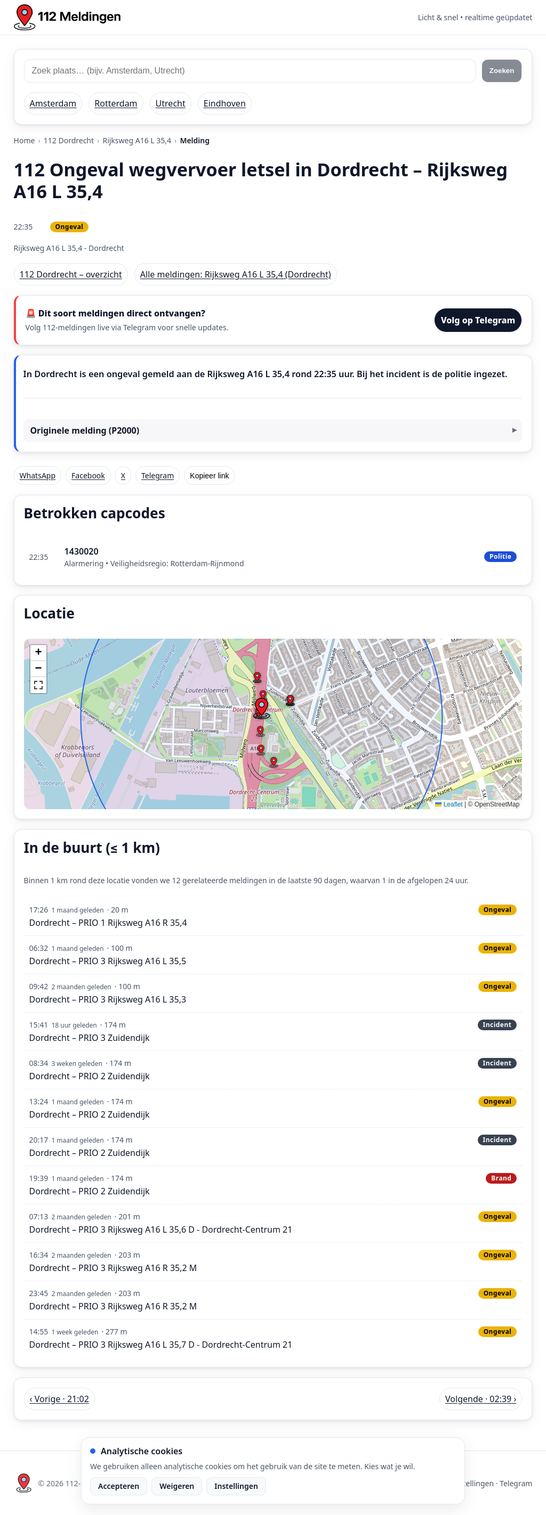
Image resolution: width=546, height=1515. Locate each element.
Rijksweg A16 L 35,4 (136, 140)
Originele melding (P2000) (84, 430)
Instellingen (236, 1486)
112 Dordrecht (69, 140)
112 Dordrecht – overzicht (71, 274)
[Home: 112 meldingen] (67, 17)
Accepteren (118, 1486)
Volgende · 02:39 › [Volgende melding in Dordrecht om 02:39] (480, 1399)
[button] (261, 708)
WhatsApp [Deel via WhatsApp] (37, 475)
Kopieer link (209, 475)
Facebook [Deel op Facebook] (88, 475)
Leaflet (448, 804)
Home (24, 140)
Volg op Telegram (478, 320)
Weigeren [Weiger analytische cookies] (176, 1486)
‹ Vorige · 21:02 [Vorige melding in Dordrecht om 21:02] (59, 1399)
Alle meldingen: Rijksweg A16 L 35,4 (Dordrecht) (235, 274)
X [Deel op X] (123, 475)
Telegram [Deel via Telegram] (157, 475)
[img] (273, 724)
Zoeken (502, 71)
